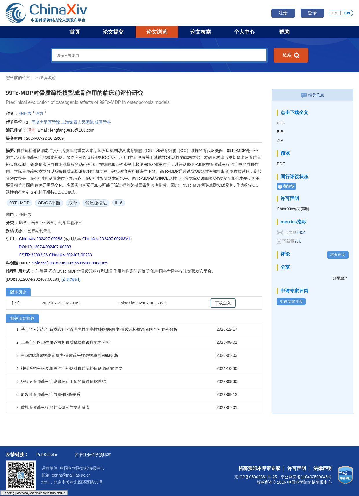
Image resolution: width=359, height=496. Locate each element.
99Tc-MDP (19, 202)
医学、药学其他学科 (64, 222)
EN (334, 13)
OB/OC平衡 (49, 202)
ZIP (280, 140)
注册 (283, 12)
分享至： (340, 277)
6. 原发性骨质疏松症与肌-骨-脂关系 (48, 394)
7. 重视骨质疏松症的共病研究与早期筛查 (53, 407)
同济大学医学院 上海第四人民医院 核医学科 (71, 122)
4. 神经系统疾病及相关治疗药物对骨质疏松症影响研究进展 (69, 368)
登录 (312, 12)
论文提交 (113, 32)
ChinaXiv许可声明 (293, 209)
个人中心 (244, 32)
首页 (74, 32)
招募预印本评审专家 (259, 468)
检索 (291, 55)
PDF (281, 123)
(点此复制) (70, 279)
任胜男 (25, 113)
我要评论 (337, 255)
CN (347, 13)
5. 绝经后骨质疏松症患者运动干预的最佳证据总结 (61, 381)
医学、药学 (30, 222)
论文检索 (200, 32)
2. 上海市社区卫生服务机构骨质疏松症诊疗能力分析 (63, 342)
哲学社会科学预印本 (93, 454)
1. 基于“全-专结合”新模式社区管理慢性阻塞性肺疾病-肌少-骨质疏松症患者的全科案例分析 (96, 329)
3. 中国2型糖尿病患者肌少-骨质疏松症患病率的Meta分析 (67, 355)
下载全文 (223, 303)
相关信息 (312, 95)
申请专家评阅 (291, 301)
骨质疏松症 (96, 202)
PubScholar (46, 454)
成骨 (72, 202)
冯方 (39, 113)
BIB (280, 131)
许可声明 (296, 468)
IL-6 (118, 202)
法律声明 (322, 468)
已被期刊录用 (39, 230)
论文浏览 (156, 32)
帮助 (284, 32)
